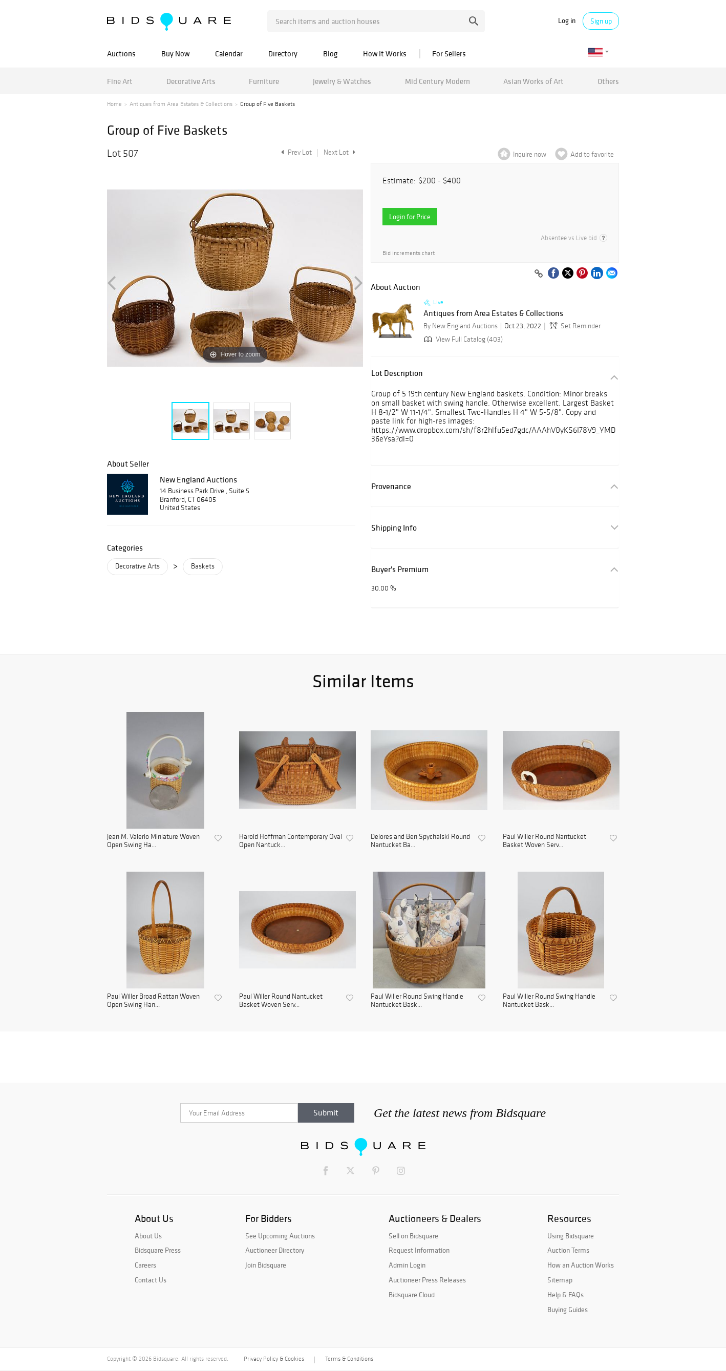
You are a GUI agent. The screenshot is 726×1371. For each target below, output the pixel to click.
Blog (330, 53)
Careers (145, 1265)
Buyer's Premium (400, 569)
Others (608, 81)
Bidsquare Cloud (412, 1294)
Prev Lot (295, 152)
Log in (566, 21)
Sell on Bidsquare (413, 1235)
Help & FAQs (565, 1294)
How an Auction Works (580, 1265)
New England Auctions (198, 479)
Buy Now (175, 53)
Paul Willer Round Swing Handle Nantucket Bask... (417, 1001)
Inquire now (529, 154)
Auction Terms (568, 1250)
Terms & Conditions (349, 1358)
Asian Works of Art (533, 81)
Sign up (601, 21)
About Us (148, 1235)
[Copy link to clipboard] (538, 274)
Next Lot (339, 152)
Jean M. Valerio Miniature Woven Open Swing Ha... (153, 841)
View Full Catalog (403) (462, 339)
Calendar (229, 53)
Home (114, 104)
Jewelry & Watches (342, 81)
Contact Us (150, 1279)
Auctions (121, 53)
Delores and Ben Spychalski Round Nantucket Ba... (420, 841)
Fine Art (120, 81)
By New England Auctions (460, 326)
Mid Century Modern (437, 81)
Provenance (391, 486)
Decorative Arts (191, 81)
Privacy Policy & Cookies (274, 1358)
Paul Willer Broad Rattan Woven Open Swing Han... (153, 1001)
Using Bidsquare (570, 1235)
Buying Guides (567, 1309)
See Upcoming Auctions (280, 1235)
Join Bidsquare (265, 1265)
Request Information (419, 1250)
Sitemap (559, 1279)
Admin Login (407, 1265)
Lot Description (397, 373)
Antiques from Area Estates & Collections (181, 104)
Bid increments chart (408, 253)
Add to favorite (592, 154)
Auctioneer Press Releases (427, 1279)
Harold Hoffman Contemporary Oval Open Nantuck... (290, 841)
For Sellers (449, 53)
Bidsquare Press (158, 1250)
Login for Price (410, 216)
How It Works (385, 53)
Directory (282, 53)
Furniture (264, 81)
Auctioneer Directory (274, 1250)
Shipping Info (394, 528)
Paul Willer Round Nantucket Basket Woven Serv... (544, 841)
